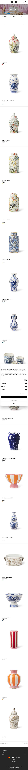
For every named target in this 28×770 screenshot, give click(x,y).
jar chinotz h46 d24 (6, 140)
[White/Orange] (2, 501)
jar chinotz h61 (5, 735)
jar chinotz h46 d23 (6, 180)
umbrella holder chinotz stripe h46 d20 (10, 656)
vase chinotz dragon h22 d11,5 (8, 100)
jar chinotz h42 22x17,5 (6, 61)
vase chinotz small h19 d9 (7, 299)
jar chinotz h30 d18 (6, 219)
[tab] (14, 750)
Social (3, 754)
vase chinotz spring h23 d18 (7, 418)
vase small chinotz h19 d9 (7, 339)
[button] (7, 16)
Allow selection (14, 400)
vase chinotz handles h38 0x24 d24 (9, 458)
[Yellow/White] (2, 183)
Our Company (4, 750)
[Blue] (2, 461)
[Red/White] (2, 64)
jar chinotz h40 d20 (6, 259)
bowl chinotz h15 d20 (6, 617)
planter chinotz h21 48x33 (7, 577)
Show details (22, 393)
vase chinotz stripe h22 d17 (7, 696)
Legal (3, 752)
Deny (14, 403)
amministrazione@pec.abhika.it (15, 768)
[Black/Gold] (2, 223)
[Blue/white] (2, 342)
